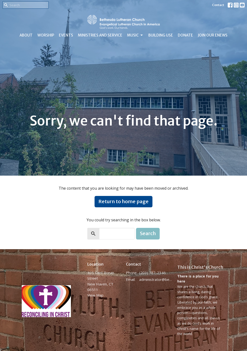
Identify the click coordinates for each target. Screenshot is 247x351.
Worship (45, 35)
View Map (95, 295)
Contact (218, 5)
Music (135, 35)
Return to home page (123, 201)
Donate (185, 35)
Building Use (160, 35)
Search (148, 233)
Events (66, 35)
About (26, 35)
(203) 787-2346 (152, 272)
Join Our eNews (212, 35)
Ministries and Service (100, 35)
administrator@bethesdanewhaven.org (155, 279)
